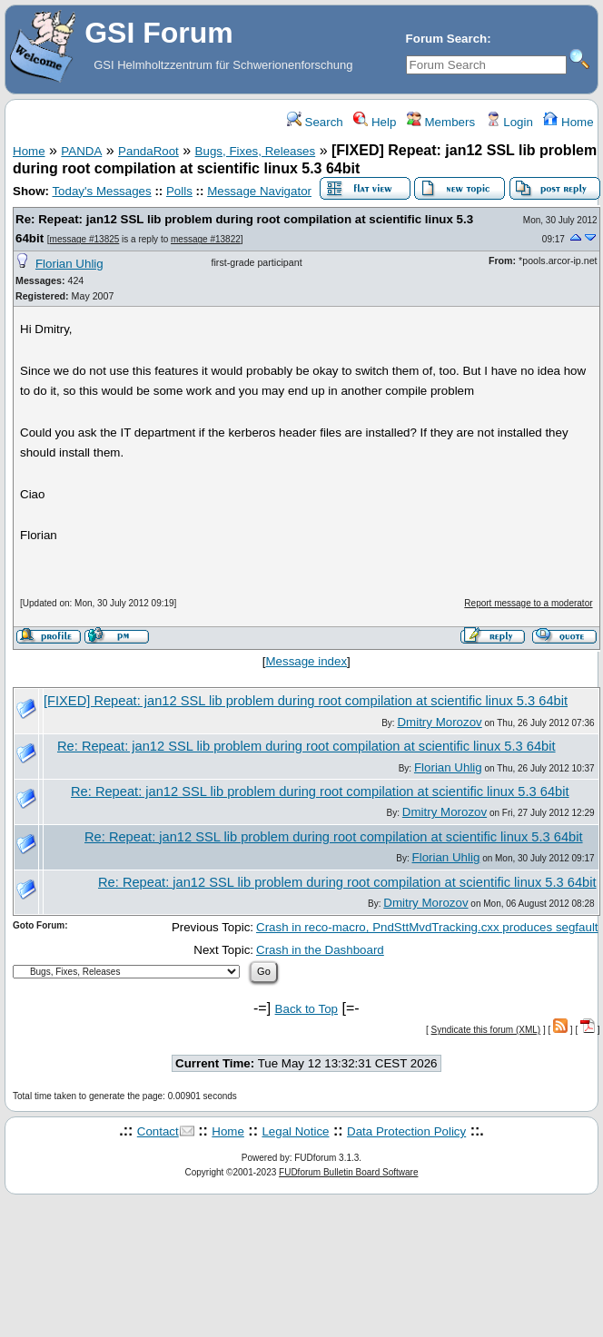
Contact (158, 1131)
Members (441, 122)
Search (315, 122)
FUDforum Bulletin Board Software (348, 1172)
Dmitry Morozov (439, 722)
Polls (179, 191)
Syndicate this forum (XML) (486, 1030)
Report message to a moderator (528, 603)
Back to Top (306, 1009)
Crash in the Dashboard (320, 950)
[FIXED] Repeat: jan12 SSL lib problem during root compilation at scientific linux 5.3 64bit (306, 700)
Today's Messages (101, 191)
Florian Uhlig (69, 263)
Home (568, 122)
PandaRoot (148, 151)
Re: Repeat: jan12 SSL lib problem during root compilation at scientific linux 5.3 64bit (306, 746)
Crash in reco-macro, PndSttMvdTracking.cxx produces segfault (427, 927)
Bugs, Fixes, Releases (255, 151)
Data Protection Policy (406, 1131)
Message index (306, 661)
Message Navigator (259, 191)
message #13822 (206, 239)
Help (374, 122)
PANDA (81, 151)
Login (509, 122)
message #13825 (85, 239)
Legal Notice (295, 1131)
